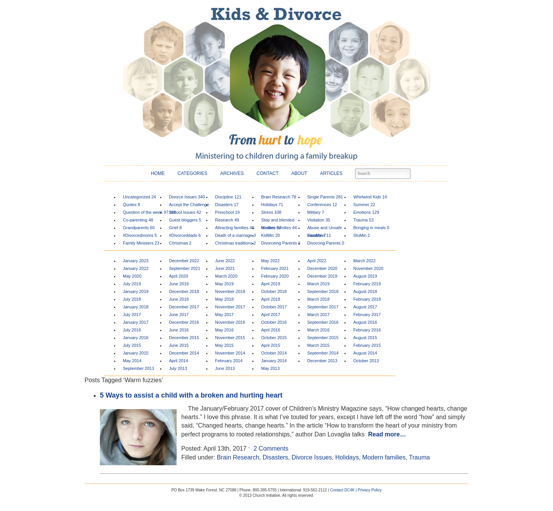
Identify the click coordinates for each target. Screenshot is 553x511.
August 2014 (365, 353)
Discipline (228, 197)
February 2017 (367, 314)
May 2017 (224, 314)
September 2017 (322, 307)
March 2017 (318, 314)
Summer (364, 204)
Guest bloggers (185, 220)
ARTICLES (331, 173)
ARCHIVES (231, 173)
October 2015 (274, 337)
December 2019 (322, 276)
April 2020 (178, 276)
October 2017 (274, 307)
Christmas (180, 243)
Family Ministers (141, 243)
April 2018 (270, 299)
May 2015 (224, 345)
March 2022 (364, 260)
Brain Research (278, 197)
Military (315, 212)
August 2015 (365, 337)
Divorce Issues (187, 197)
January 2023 (136, 260)
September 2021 (184, 268)
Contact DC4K (342, 490)
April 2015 (270, 345)
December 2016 (184, 322)
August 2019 (365, 276)
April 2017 (270, 314)
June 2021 (225, 268)
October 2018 (274, 291)
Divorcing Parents (325, 243)
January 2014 (274, 360)
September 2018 (322, 291)
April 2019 (270, 283)
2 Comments (270, 448)
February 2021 (275, 268)
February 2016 (367, 330)
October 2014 (274, 353)
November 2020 (368, 268)
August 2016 (365, 322)
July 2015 (132, 345)
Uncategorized (139, 197)
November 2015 (230, 337)
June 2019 (179, 283)
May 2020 (132, 276)
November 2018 (230, 291)
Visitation (318, 220)
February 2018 (367, 299)
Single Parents (325, 197)
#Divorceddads (185, 235)
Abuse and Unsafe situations (324, 228)
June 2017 (179, 314)
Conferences (322, 204)
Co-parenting (138, 220)
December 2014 (184, 353)
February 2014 (229, 360)
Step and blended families (277, 221)
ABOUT (299, 173)
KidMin (270, 235)
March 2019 (318, 283)
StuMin (361, 235)
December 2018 (184, 291)
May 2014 (132, 360)
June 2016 (179, 330)
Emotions (366, 212)
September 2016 (322, 322)
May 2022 (270, 260)
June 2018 (179, 299)
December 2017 (184, 307)
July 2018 (132, 299)
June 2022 (225, 260)
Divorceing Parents (280, 243)
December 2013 (322, 360)
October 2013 (366, 360)
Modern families (279, 227)
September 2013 (138, 368)
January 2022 (136, 268)
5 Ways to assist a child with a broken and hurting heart (191, 395)
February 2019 (367, 283)
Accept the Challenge (189, 205)
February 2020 (275, 276)
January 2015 (136, 353)
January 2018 (136, 307)
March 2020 (226, 276)
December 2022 (184, 260)
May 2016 (224, 330)
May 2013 (270, 368)
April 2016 (270, 330)
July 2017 (132, 314)
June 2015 (179, 345)
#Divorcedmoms (140, 235)
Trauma (363, 220)
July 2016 (132, 330)
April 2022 (316, 260)
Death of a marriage (235, 235)
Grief (175, 227)
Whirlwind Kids (370, 197)
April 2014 (178, 360)
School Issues (185, 212)
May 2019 (224, 283)
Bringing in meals (371, 227)
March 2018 (318, 299)
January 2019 (136, 291)
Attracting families (234, 227)
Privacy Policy (370, 490)
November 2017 (230, 307)
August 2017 (365, 307)
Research (227, 220)
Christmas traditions (235, 243)
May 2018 (224, 299)
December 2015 (184, 337)
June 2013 (225, 368)
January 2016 (136, 337)
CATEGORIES (192, 173)
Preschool (227, 212)
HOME (158, 173)
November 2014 (230, 353)
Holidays (272, 204)
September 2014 (322, 353)
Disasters (226, 204)
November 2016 (230, 322)
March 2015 (318, 345)
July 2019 (132, 283)
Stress (271, 212)
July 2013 (178, 368)
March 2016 (318, 330)
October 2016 (274, 322)
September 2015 (322, 337)
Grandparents (139, 227)
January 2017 (136, 322)
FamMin (316, 235)
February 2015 (367, 345)
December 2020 (322, 268)
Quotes (131, 204)
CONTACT (267, 173)
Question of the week (146, 212)
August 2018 (365, 291)
